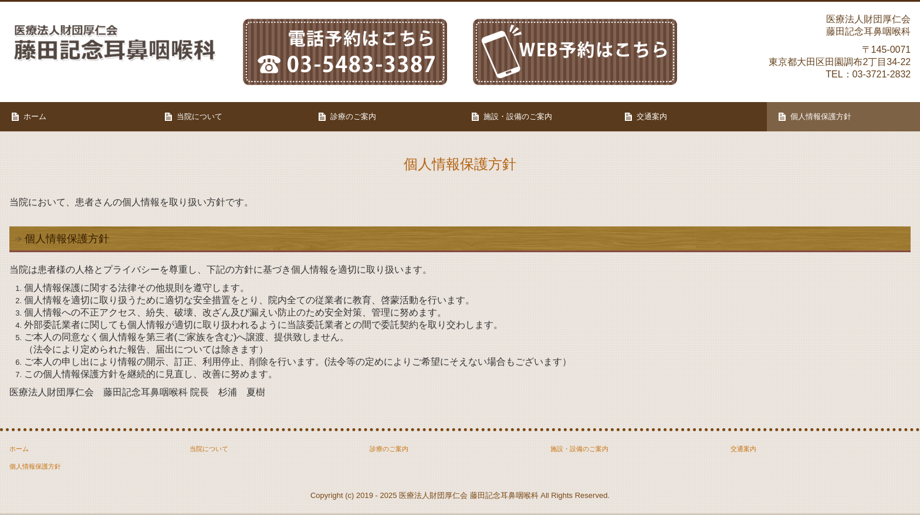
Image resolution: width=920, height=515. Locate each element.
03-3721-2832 (882, 74)
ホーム (34, 116)
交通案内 (652, 116)
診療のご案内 (353, 116)
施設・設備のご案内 (517, 116)
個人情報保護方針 (820, 116)
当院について (199, 116)
